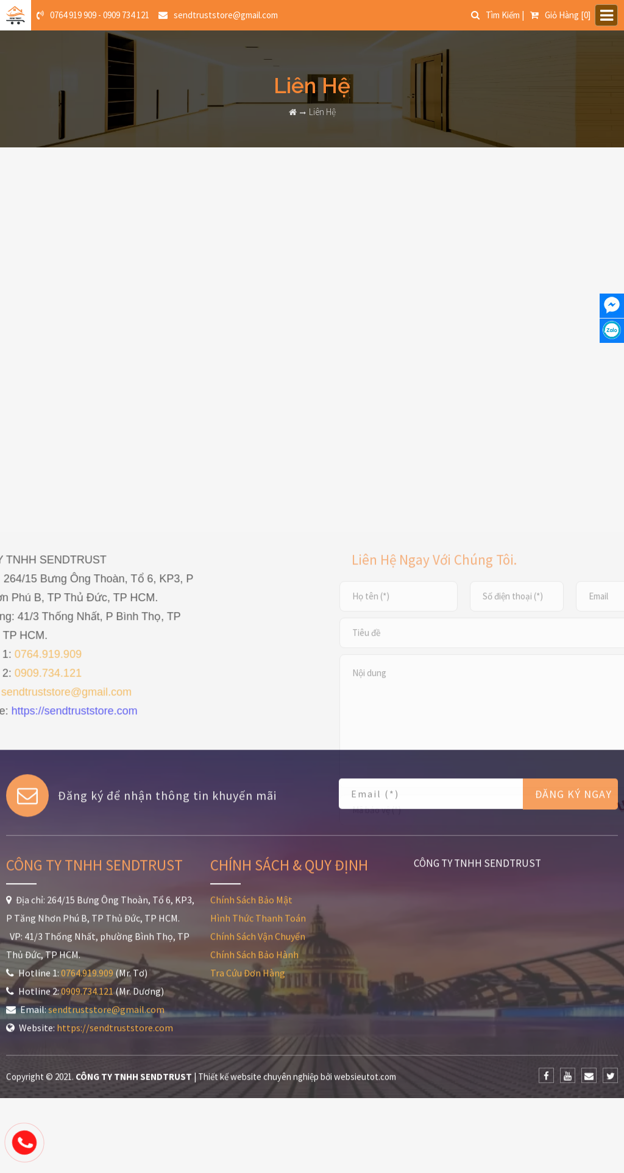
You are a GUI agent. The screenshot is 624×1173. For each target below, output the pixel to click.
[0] (560, 15)
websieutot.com (365, 981)
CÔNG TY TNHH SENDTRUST (477, 768)
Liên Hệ (322, 112)
